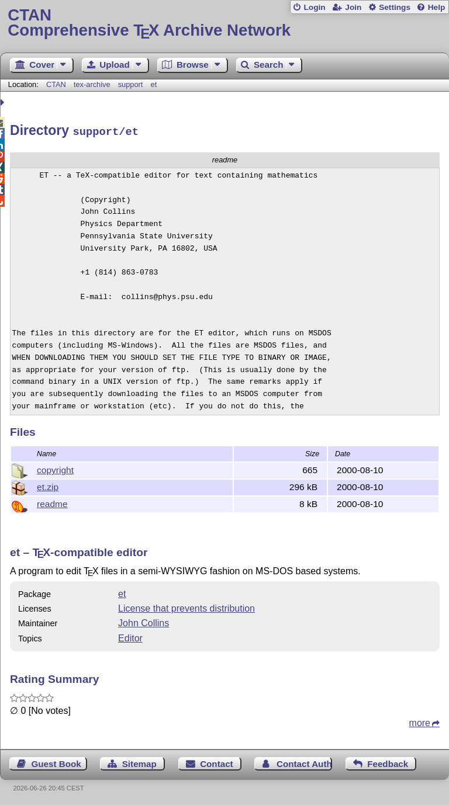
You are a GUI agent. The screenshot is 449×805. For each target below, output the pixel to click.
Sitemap (139, 762)
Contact (216, 762)
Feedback (387, 762)
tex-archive (92, 84)
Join (353, 7)
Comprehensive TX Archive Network (224, 23)
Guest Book (56, 762)
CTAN (56, 84)
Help (436, 7)
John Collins (143, 621)
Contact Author (304, 762)
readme (52, 502)
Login (314, 7)
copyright (55, 468)
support (130, 84)
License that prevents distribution (186, 607)
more (419, 721)
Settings (394, 7)
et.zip (47, 485)
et (154, 84)
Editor (130, 636)
